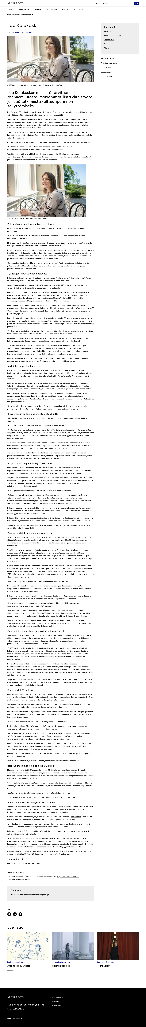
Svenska (106, 4)
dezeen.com (106, 72)
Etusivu (9, 14)
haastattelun (76, 817)
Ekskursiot (108, 31)
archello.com (106, 67)
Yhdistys (10, 9)
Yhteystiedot (78, 9)
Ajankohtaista (24, 9)
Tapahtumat (109, 40)
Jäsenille (65, 9)
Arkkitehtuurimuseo (109, 63)
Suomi (98, 4)
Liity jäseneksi (51, 9)
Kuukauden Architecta (113, 35)
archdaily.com (106, 76)
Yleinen (107, 48)
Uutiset (107, 44)
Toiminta (37, 9)
